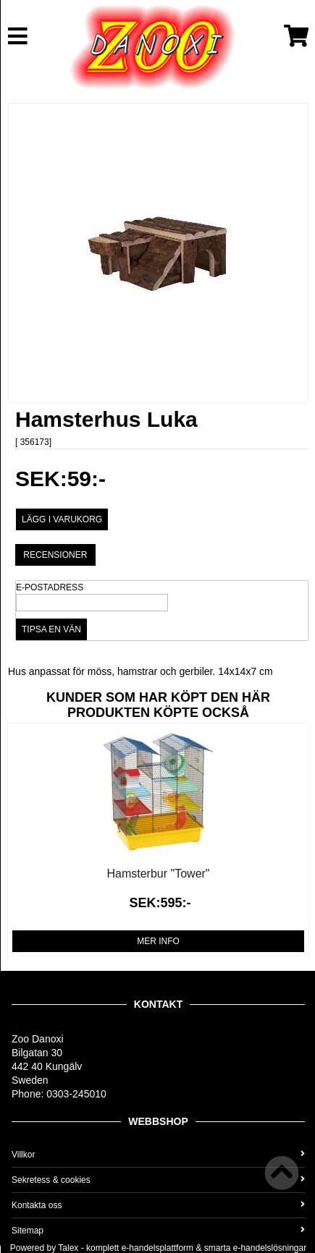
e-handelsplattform (157, 1248)
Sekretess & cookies (158, 1180)
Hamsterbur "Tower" (157, 873)
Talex (68, 1248)
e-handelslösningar (269, 1248)
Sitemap (158, 1231)
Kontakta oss (158, 1205)
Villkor (158, 1155)
